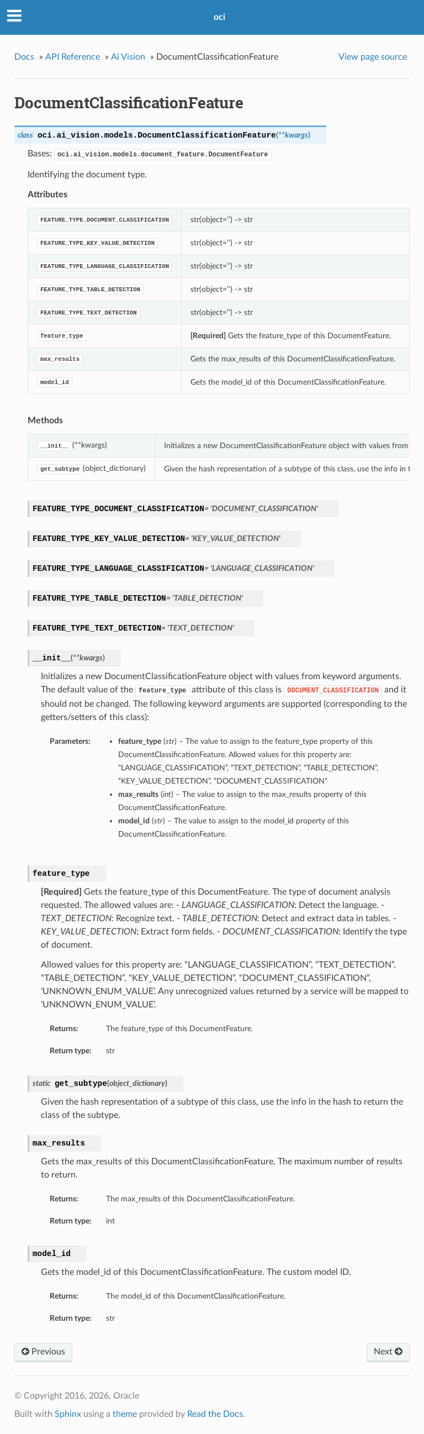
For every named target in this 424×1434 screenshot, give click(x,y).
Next (388, 1351)
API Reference (72, 56)
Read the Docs (215, 1414)
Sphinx (68, 1414)
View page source (372, 56)
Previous (43, 1351)
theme (125, 1414)
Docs (24, 56)
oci (219, 17)
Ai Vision (128, 56)
